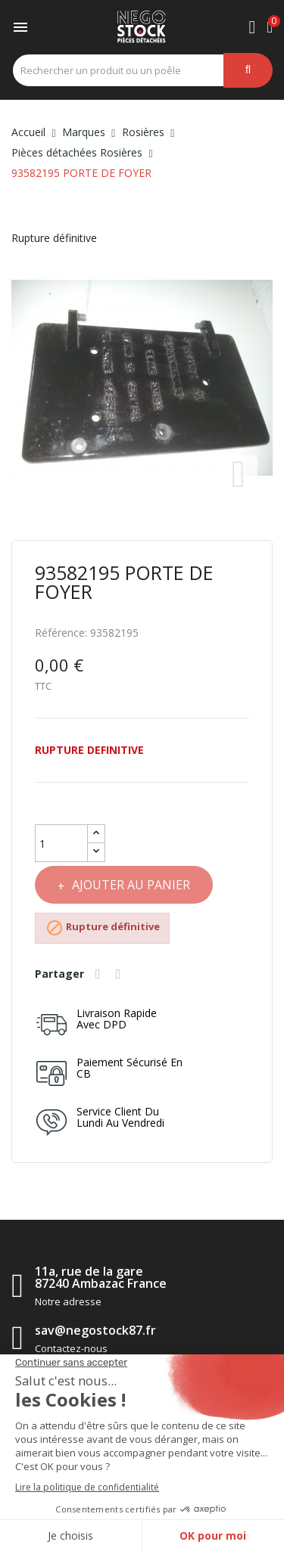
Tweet (120, 974)
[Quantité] (61, 843)
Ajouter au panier (129, 884)
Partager (100, 974)
